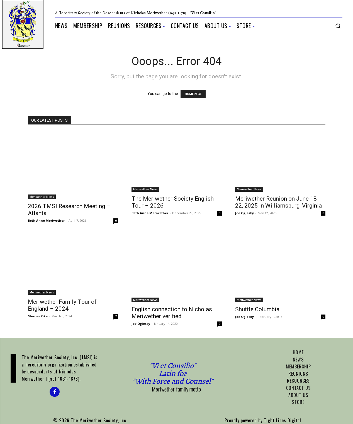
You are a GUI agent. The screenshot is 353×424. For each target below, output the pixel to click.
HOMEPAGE (193, 94)
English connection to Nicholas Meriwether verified (172, 313)
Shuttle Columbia (257, 309)
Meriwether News (42, 197)
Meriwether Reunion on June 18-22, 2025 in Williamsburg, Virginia (278, 202)
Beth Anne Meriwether (46, 220)
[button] (337, 25)
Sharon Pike (38, 316)
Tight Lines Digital (282, 420)
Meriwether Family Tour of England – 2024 (62, 305)
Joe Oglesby (244, 213)
